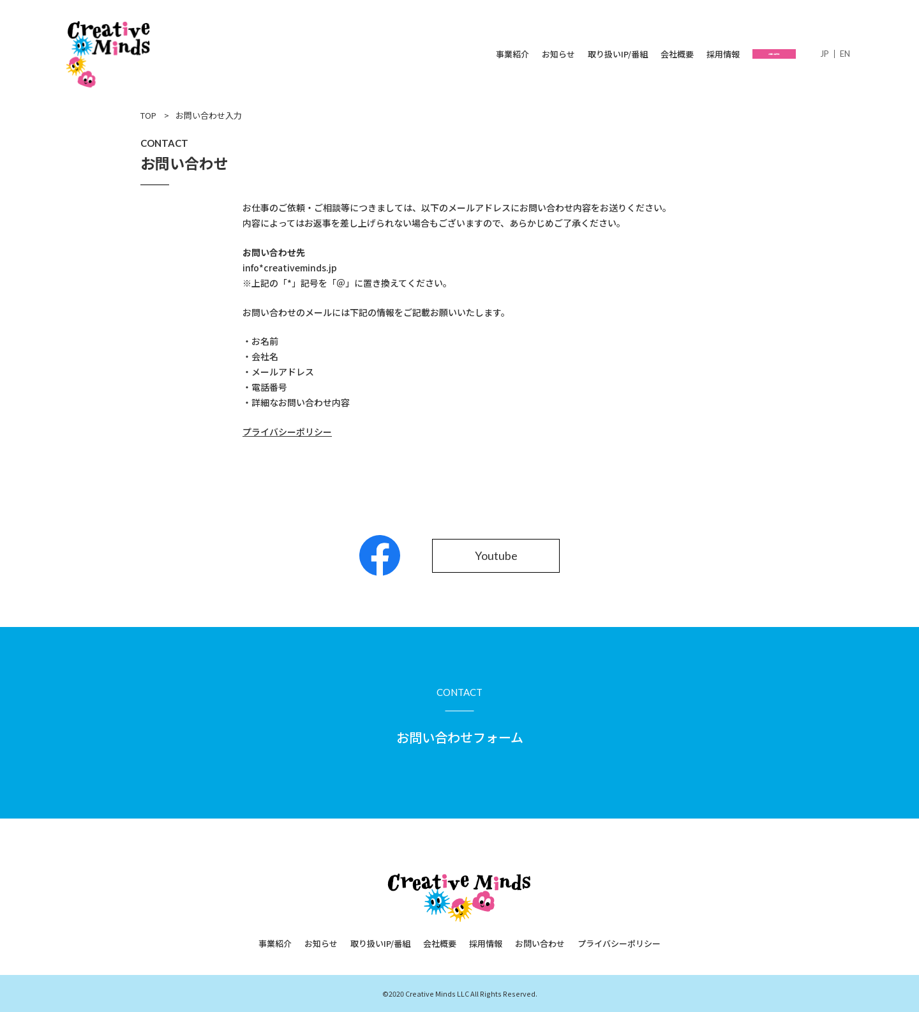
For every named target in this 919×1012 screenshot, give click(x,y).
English (845, 54)
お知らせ (520, 54)
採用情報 (684, 54)
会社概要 (638, 54)
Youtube (496, 555)
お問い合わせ (755, 54)
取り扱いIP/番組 (579, 54)
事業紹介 (474, 54)
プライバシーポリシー (619, 943)
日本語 (824, 54)
